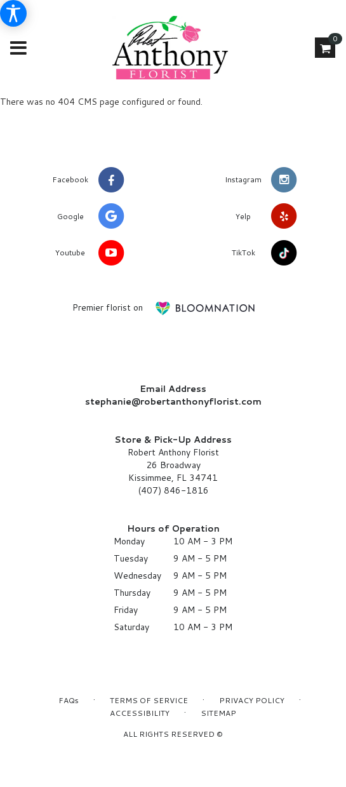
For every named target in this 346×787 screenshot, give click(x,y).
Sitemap (218, 713)
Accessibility (140, 713)
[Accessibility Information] (13, 13)
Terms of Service (149, 700)
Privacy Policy (251, 700)
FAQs (68, 700)
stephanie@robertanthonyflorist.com (173, 401)
